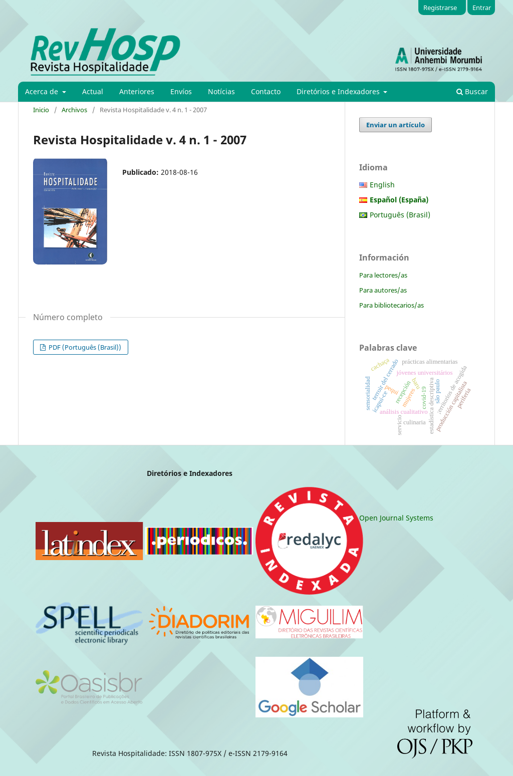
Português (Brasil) (400, 214)
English (382, 184)
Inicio (41, 109)
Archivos (74, 109)
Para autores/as (383, 290)
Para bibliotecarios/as (391, 305)
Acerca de (42, 91)
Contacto (266, 91)
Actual (92, 91)
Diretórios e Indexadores (339, 91)
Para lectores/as (383, 275)
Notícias (221, 91)
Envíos (181, 91)
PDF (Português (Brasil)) (84, 347)
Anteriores (136, 91)
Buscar (472, 91)
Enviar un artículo (395, 124)
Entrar (481, 7)
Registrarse (440, 7)
